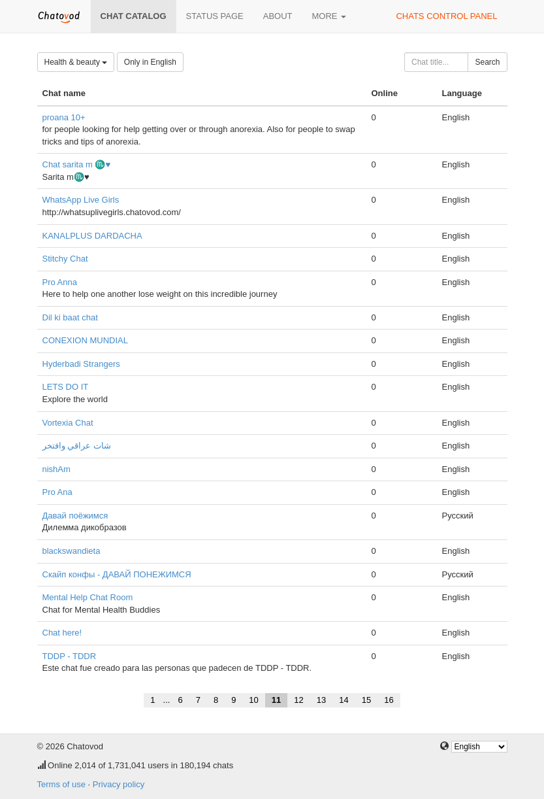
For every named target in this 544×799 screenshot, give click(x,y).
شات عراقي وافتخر (76, 445)
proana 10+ (64, 117)
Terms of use (61, 784)
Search (487, 62)
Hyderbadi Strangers (81, 364)
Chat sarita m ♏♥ (76, 164)
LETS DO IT (65, 387)
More (329, 16)
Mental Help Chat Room (87, 597)
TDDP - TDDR (69, 656)
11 (276, 700)
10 (253, 700)
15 (366, 700)
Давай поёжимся (75, 515)
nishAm (56, 469)
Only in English (150, 62)
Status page (215, 16)
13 (321, 700)
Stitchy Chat (65, 259)
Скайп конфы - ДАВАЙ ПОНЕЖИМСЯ (116, 574)
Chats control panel (446, 16)
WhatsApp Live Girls (81, 200)
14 (343, 700)
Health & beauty (76, 62)
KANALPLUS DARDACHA (92, 236)
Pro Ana (57, 492)
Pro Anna (60, 282)
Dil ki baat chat (70, 317)
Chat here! (62, 633)
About (278, 16)
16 (388, 700)
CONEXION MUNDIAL (85, 340)
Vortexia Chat (67, 423)
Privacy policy (118, 784)
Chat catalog (134, 16)
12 (298, 700)
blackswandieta (71, 551)
